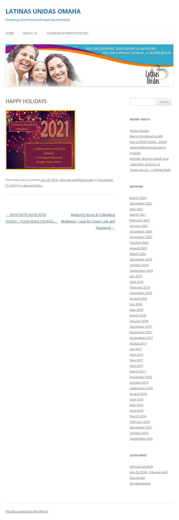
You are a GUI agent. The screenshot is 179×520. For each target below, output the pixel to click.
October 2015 (139, 433)
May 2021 (136, 209)
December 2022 (141, 203)
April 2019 (136, 282)
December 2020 (141, 231)
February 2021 (140, 220)
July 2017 (136, 349)
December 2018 (141, 293)
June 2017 (136, 354)
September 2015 (141, 438)
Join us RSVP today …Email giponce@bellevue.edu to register (148, 147)
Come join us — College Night (150, 170)
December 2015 (141, 427)
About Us (30, 33)
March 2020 (138, 254)
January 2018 (139, 321)
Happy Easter (139, 131)
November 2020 (141, 237)
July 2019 (136, 276)
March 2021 (138, 215)
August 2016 (138, 394)
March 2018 (138, 315)
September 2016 (141, 388)
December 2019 (141, 259)
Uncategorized (140, 483)
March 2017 (138, 371)
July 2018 (136, 304)
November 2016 (141, 377)
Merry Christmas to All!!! (146, 136)
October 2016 (139, 382)
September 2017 (141, 338)
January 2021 (139, 226)
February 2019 (140, 287)
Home (10, 33)
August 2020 (138, 248)
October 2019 (139, 265)
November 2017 (141, 332)
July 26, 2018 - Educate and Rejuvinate (67, 180)
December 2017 (141, 327)
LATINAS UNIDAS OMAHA (43, 11)
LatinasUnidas (32, 185)
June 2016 (136, 399)
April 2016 (136, 410)
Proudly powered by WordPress (27, 511)
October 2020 (139, 243)
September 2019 (141, 271)
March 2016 (138, 416)
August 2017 (138, 343)
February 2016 (140, 422)
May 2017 (136, 360)
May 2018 (136, 310)
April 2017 (136, 366)
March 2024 (138, 198)
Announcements (141, 466)
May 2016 (136, 405)
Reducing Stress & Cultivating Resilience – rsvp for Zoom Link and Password (88, 221)
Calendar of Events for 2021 (67, 33)
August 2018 (138, 299)
